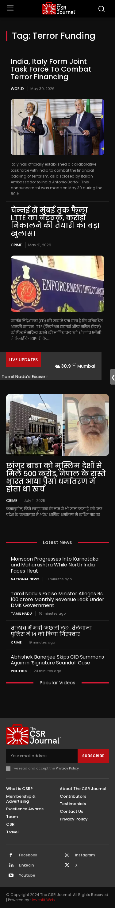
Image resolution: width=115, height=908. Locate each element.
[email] (42, 756)
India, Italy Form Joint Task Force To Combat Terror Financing (51, 69)
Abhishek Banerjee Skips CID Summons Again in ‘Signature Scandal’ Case (57, 659)
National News (25, 579)
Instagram (85, 855)
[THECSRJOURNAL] (59, 8)
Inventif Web (43, 899)
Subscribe (93, 755)
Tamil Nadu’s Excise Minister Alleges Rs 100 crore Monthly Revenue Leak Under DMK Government (57, 599)
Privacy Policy (67, 768)
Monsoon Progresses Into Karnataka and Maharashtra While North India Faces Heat (54, 564)
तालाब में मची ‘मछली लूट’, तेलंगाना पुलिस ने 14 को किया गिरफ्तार (51, 630)
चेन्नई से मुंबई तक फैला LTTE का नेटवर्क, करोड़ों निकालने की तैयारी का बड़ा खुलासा (55, 221)
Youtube (27, 875)
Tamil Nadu (21, 613)
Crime (16, 245)
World (17, 88)
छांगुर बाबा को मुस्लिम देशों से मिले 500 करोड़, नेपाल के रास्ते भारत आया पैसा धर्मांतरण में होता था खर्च (56, 477)
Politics (19, 671)
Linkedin (26, 865)
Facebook (28, 855)
